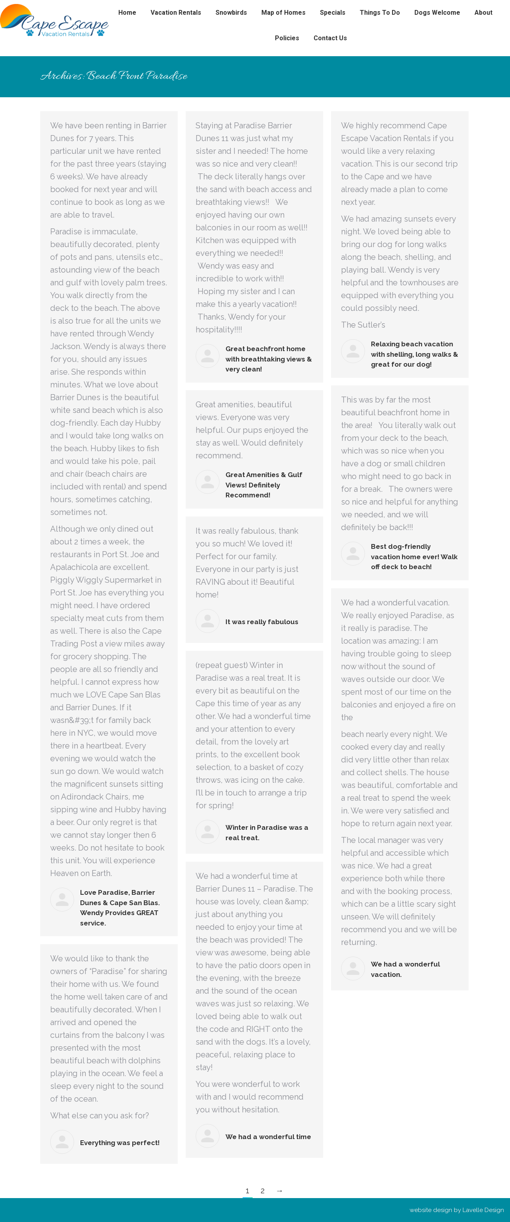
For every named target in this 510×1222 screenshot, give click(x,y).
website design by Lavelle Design (457, 1210)
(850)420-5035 (41, 7)
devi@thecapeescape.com (106, 7)
